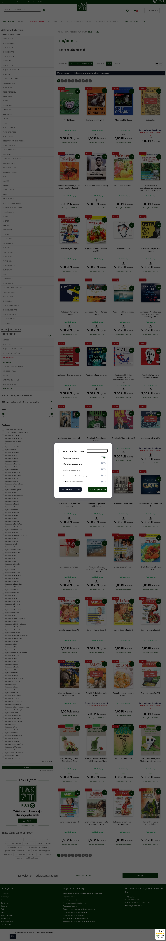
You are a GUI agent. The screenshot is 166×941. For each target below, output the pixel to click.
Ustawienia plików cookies (73, 450)
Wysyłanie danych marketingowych (76, 476)
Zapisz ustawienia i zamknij (70, 489)
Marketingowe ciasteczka (72, 464)
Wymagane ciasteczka (71, 458)
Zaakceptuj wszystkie (98, 489)
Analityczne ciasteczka (71, 470)
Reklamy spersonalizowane (73, 481)
